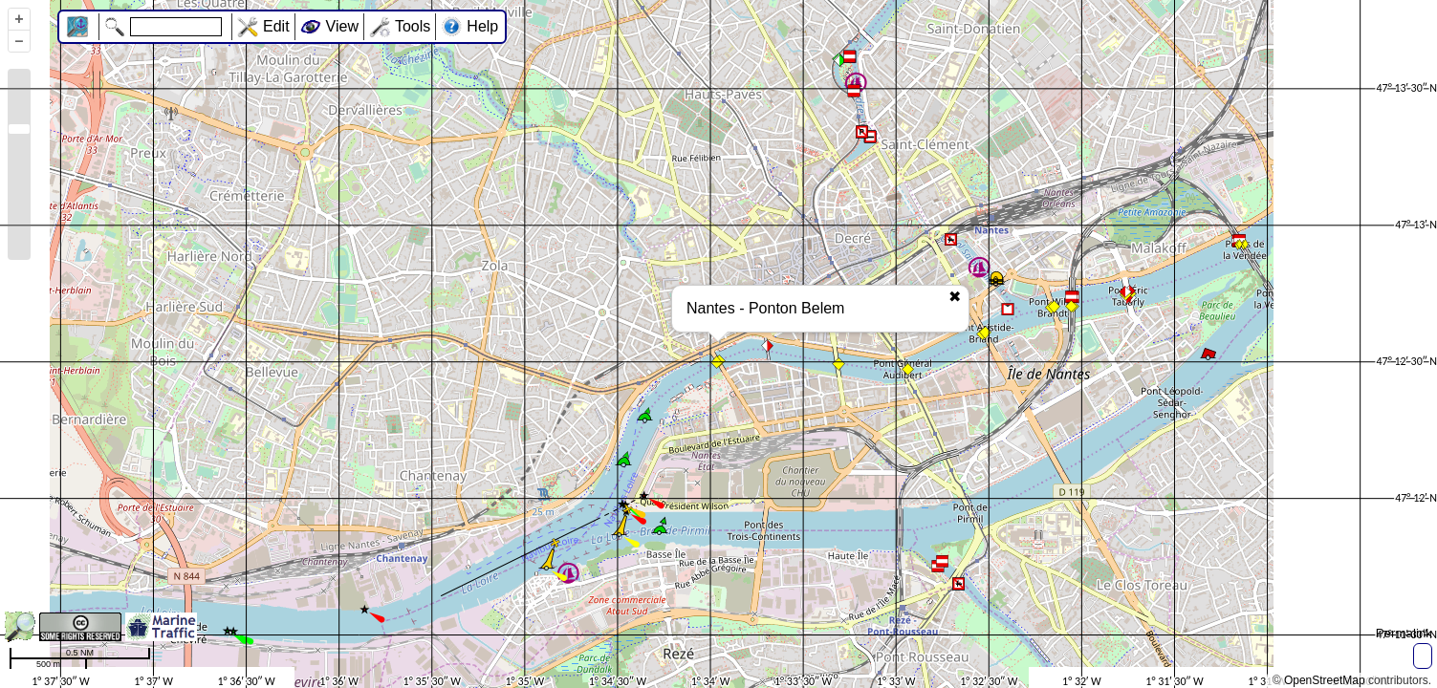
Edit (276, 26)
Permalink (1404, 633)
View (342, 26)
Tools (412, 26)
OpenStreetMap (1324, 680)
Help (482, 26)
